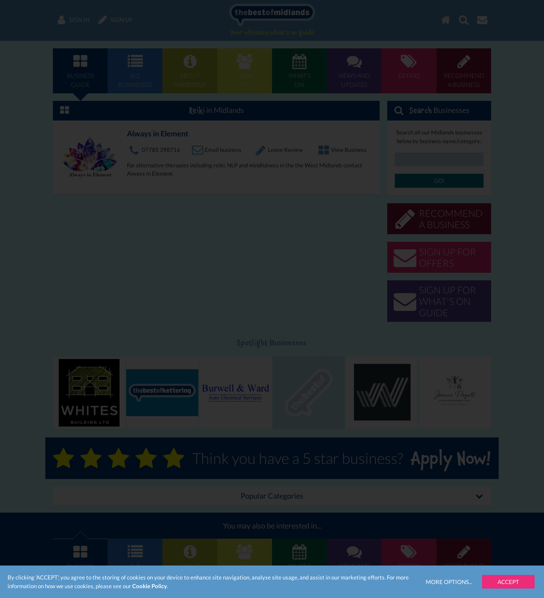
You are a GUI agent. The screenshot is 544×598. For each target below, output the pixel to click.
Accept (508, 581)
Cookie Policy (149, 586)
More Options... (449, 581)
